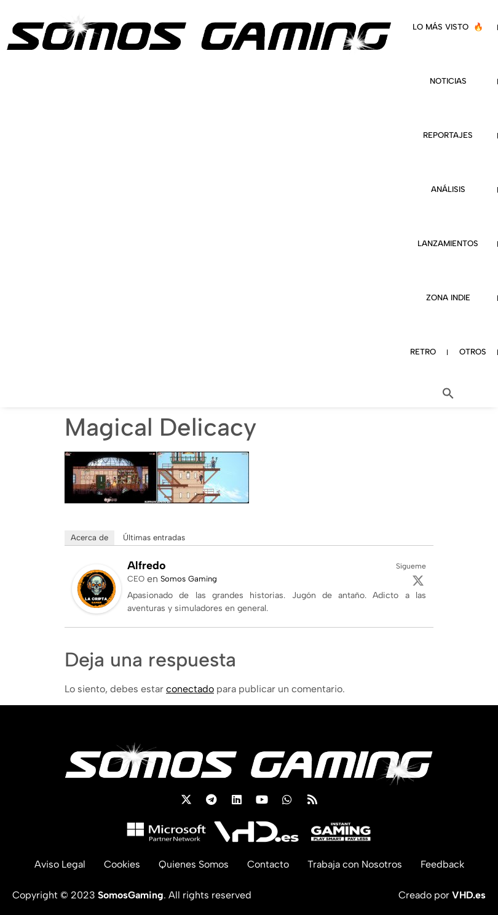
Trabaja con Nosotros (354, 864)
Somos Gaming (188, 578)
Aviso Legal (59, 864)
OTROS (472, 351)
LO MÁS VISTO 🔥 (448, 26)
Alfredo (146, 565)
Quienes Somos (194, 864)
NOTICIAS (448, 81)
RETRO (423, 351)
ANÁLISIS (448, 189)
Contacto (268, 864)
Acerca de (89, 537)
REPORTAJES (448, 135)
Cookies (122, 864)
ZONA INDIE (448, 297)
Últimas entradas (154, 537)
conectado (190, 689)
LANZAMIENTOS (447, 243)
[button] (448, 393)
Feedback (442, 864)
